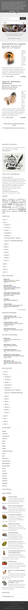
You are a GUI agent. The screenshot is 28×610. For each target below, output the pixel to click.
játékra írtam (20, 204)
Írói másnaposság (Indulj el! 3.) (11, 300)
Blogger (16, 604)
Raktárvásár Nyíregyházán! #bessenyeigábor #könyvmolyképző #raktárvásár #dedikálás (12, 288)
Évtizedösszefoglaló (13, 532)
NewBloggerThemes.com (8, 608)
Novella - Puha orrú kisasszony (15, 505)
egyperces (6, 87)
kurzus (10, 87)
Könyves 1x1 (6, 279)
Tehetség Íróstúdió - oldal (10, 316)
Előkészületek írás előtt (14, 523)
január (6, 260)
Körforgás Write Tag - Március (15, 541)
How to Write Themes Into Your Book (12, 350)
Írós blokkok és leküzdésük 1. (15, 514)
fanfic (3, 443)
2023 (4, 263)
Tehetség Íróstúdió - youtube (11, 322)
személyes (22, 209)
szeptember (7, 233)
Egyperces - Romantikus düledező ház (13, 240)
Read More (23, 76)
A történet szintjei (12, 496)
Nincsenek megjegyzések (10, 88)
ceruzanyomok (20, 199)
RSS (19, 13)
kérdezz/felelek (6, 207)
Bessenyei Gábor (8, 285)
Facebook (8, 13)
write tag (8, 47)
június (5, 246)
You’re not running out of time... (11, 345)
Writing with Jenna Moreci (10, 349)
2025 (4, 219)
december (6, 224)
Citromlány (6, 299)
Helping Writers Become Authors (12, 354)
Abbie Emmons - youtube (10, 344)
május (5, 249)
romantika (4, 209)
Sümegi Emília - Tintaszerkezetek (17, 602)
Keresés (23, 18)
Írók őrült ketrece (6, 150)
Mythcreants (7, 338)
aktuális (4, 199)
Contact (16, 13)
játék (4, 47)
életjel (13, 200)
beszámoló (11, 199)
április (6, 252)
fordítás (6, 202)
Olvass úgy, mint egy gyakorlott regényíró (13, 329)
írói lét (4, 204)
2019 (4, 272)
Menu (14, 22)
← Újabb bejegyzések (7, 123)
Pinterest (11, 13)
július (5, 244)
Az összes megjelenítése (22, 309)
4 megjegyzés (16, 47)
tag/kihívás (7, 211)
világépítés (14, 211)
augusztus (6, 235)
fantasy (24, 200)
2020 (4, 269)
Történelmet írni (12, 561)
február (6, 257)
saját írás (15, 87)
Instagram (14, 13)
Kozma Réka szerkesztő (10, 328)
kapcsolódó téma (6, 205)
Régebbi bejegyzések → (20, 123)
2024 (4, 222)
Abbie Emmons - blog (9, 360)
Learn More (12, 11)
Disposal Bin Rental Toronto (19, 608)
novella (22, 207)
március (6, 255)
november (6, 227)
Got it (18, 11)
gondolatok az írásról (16, 202)
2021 (4, 266)
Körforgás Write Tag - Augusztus (14, 44)
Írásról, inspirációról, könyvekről (12, 292)
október (6, 230)
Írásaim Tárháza (8, 304)
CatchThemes (12, 606)
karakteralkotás (19, 205)
